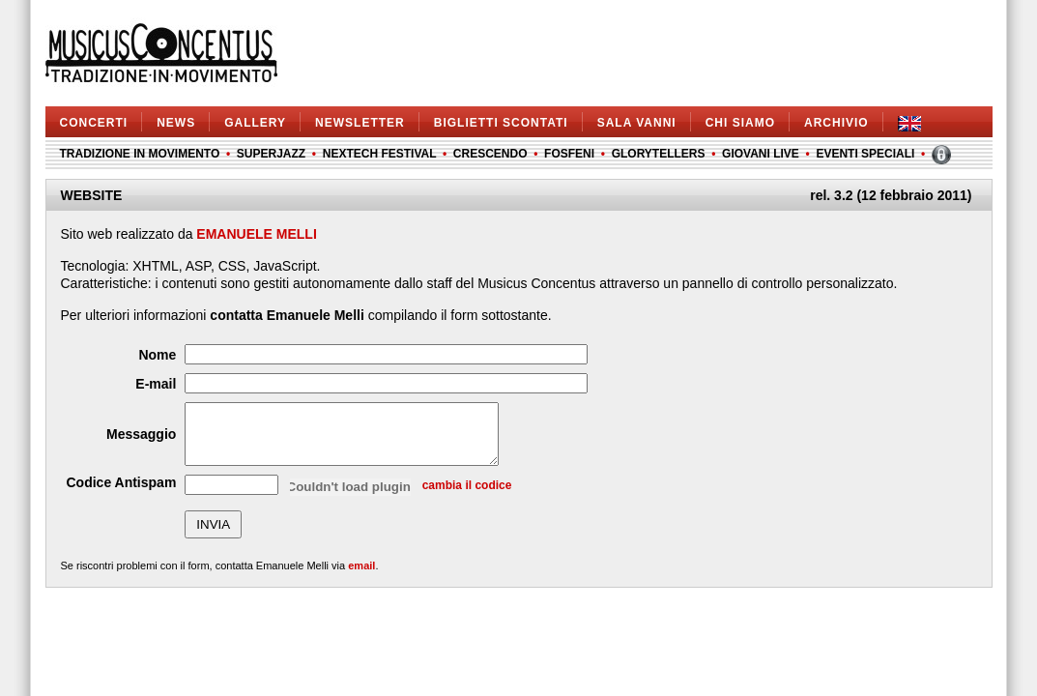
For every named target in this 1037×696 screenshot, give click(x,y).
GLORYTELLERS (659, 153)
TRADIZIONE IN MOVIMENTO (140, 153)
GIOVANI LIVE (760, 153)
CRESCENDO (490, 153)
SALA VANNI (637, 123)
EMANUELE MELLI (256, 234)
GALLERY (255, 123)
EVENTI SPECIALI (865, 153)
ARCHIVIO (836, 123)
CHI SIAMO (740, 123)
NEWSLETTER (360, 123)
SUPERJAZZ (271, 153)
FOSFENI (569, 153)
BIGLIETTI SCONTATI (501, 123)
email (361, 577)
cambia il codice (467, 497)
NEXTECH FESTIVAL (380, 153)
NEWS (176, 123)
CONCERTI (94, 123)
